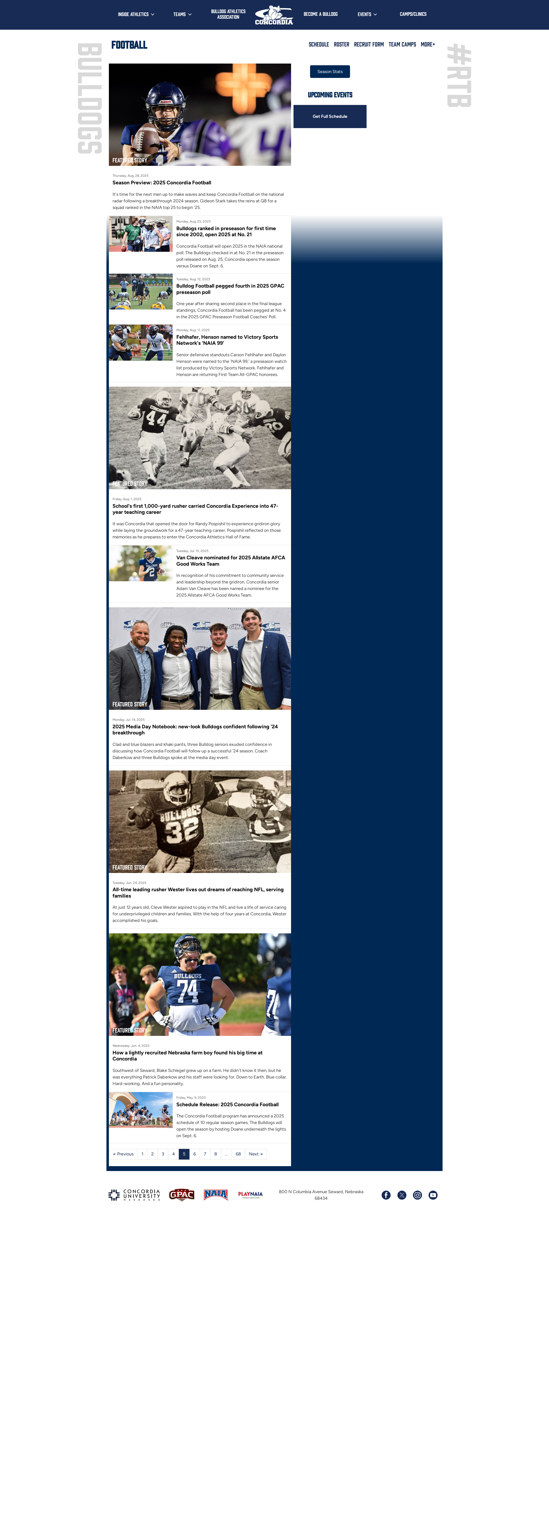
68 (238, 1154)
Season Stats (330, 71)
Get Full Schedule (330, 116)
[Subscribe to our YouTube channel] (433, 1195)
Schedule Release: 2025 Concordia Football (227, 1104)
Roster (341, 44)
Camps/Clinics (413, 13)
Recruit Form (369, 44)
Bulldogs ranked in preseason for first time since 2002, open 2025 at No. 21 (226, 231)
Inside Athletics (133, 14)
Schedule (319, 44)
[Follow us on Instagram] (417, 1195)
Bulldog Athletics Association (228, 14)
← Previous (123, 1154)
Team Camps (402, 44)
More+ (428, 44)
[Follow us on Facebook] (386, 1195)
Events (364, 14)
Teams (179, 14)
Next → (256, 1154)
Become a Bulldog (321, 13)
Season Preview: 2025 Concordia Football (162, 182)
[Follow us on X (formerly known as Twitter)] (401, 1195)
